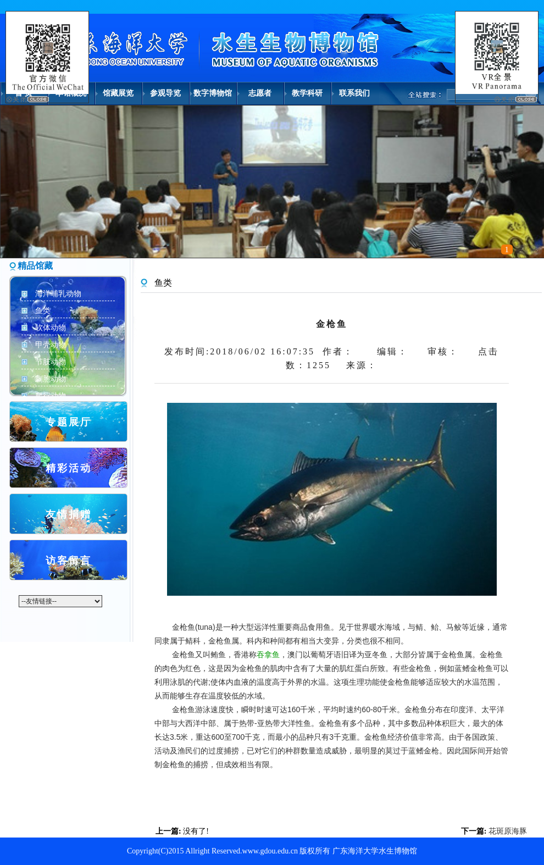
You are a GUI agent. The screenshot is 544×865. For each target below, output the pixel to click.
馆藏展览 (118, 93)
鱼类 (43, 311)
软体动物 (50, 328)
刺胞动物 (50, 379)
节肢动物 (50, 362)
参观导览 (165, 93)
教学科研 (307, 93)
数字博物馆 (212, 93)
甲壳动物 (50, 345)
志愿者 (259, 93)
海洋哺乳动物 (58, 294)
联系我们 (354, 93)
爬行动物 (50, 396)
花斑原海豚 (508, 831)
